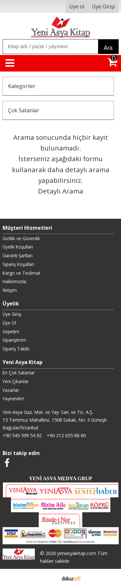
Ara (108, 48)
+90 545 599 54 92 (22, 435)
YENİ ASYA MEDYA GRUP (60, 478)
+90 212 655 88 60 (66, 435)
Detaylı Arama (60, 190)
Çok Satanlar (23, 110)
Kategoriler (21, 86)
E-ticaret (50, 577)
